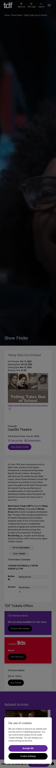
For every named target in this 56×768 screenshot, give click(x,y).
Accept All (28, 748)
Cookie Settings (28, 756)
